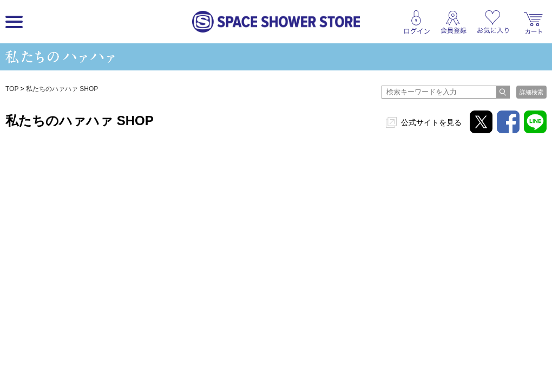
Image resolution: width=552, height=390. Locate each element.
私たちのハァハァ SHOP (62, 89)
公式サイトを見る (431, 122)
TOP (11, 89)
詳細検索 (531, 92)
